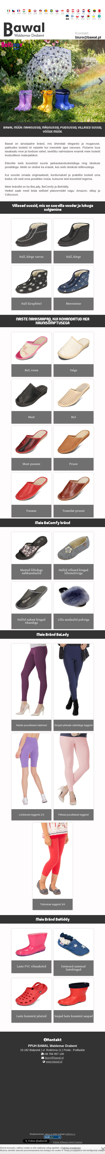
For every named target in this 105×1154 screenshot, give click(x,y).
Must (31, 399)
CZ (13, 12)
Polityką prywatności (71, 1148)
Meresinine (74, 286)
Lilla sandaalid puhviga (74, 602)
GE (63, 12)
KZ (99, 17)
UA (94, 17)
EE (67, 17)
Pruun (74, 446)
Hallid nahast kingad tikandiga (31, 603)
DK (78, 12)
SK (57, 12)
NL (83, 12)
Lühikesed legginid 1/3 (31, 774)
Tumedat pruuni (74, 493)
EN (35, 12)
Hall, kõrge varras (31, 239)
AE (89, 12)
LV (67, 12)
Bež (74, 399)
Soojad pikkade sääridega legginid (74, 685)
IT (8, 12)
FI (72, 17)
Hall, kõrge (74, 239)
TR (99, 12)
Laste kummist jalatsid (31, 998)
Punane (31, 493)
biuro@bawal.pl (88, 37)
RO (46, 12)
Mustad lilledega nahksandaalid (31, 553)
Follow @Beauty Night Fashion (67, 1142)
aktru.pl (48, 1134)
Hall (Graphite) (31, 286)
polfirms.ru (70, 1134)
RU (83, 17)
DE (41, 12)
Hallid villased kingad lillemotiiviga (74, 553)
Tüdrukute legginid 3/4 (53, 864)
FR (19, 12)
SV (51, 12)
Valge (74, 352)
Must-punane (31, 446)
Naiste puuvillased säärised (31, 685)
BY (88, 17)
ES (29, 12)
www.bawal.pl (54, 1061)
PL (77, 17)
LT (94, 12)
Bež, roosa (31, 352)
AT (73, 12)
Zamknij (103, 1149)
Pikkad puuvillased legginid (74, 774)
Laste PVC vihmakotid (31, 949)
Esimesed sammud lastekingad (74, 950)
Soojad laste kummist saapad (74, 998)
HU (24, 12)
